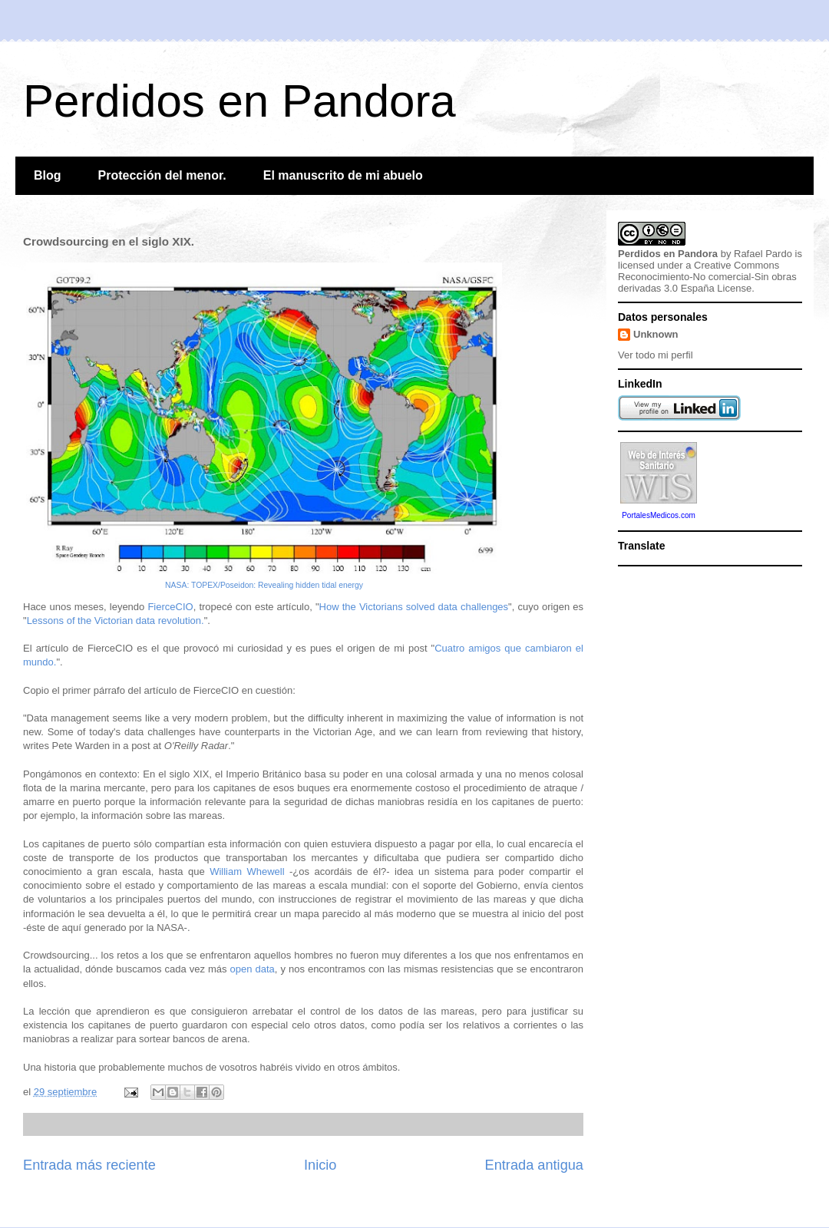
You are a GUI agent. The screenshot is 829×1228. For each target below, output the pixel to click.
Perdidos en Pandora (239, 101)
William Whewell (247, 871)
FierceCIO (170, 606)
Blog (47, 175)
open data (252, 969)
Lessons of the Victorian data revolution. (115, 620)
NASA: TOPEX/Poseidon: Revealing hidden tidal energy (264, 585)
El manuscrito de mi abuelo (343, 175)
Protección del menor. (162, 175)
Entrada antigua (534, 1165)
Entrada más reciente (89, 1165)
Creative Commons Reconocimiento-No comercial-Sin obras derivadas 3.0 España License (707, 276)
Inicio (320, 1165)
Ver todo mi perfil (655, 355)
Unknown (656, 334)
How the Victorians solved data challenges (414, 606)
